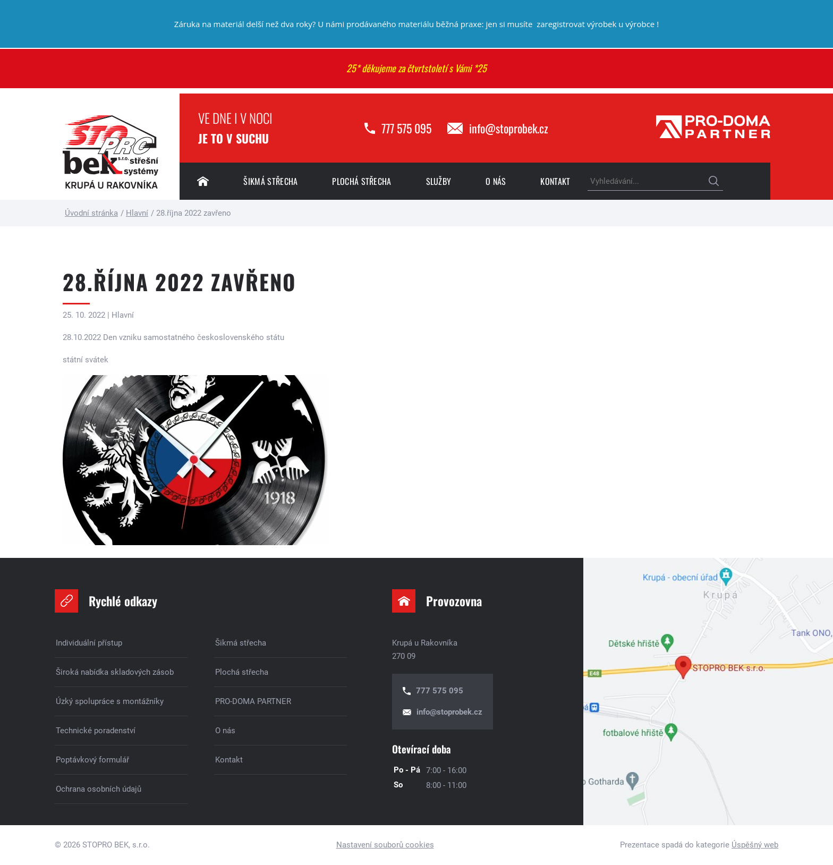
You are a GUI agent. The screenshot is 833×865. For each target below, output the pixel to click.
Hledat (713, 181)
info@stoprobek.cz (508, 128)
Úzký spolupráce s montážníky (110, 701)
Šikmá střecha (270, 181)
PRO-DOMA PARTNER (253, 701)
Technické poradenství (95, 730)
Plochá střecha (361, 181)
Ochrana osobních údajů (98, 789)
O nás (496, 181)
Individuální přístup (89, 643)
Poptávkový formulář (92, 760)
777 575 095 (406, 128)
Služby (439, 181)
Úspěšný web (755, 845)
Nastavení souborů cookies (385, 845)
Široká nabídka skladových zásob (115, 672)
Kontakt (555, 181)
